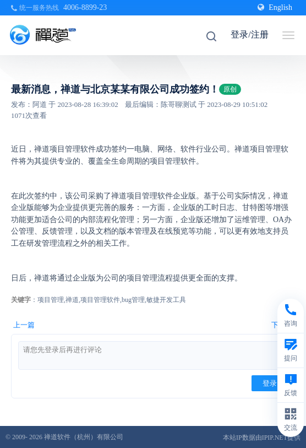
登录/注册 (249, 34)
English (275, 7)
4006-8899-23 (85, 7)
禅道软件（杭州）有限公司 (83, 437)
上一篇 (24, 325)
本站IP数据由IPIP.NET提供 (261, 437)
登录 (270, 383)
